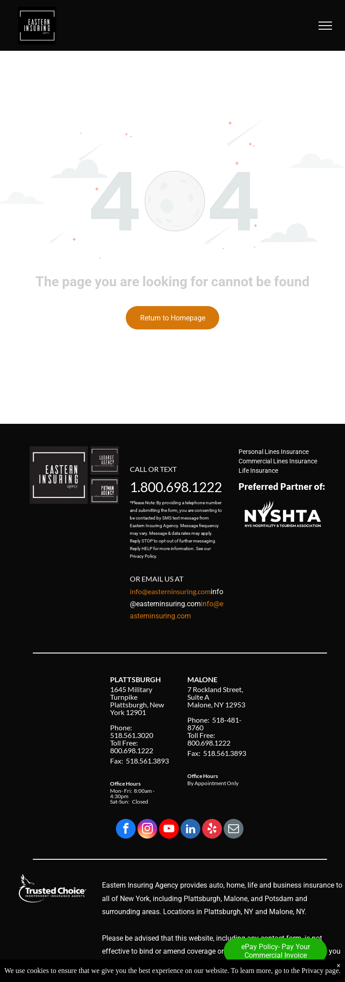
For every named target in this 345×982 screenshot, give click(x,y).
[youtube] (169, 830)
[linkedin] (190, 830)
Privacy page (320, 970)
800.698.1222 (181, 487)
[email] (233, 830)
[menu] (325, 25)
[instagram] (147, 830)
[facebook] (126, 830)
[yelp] (212, 830)
